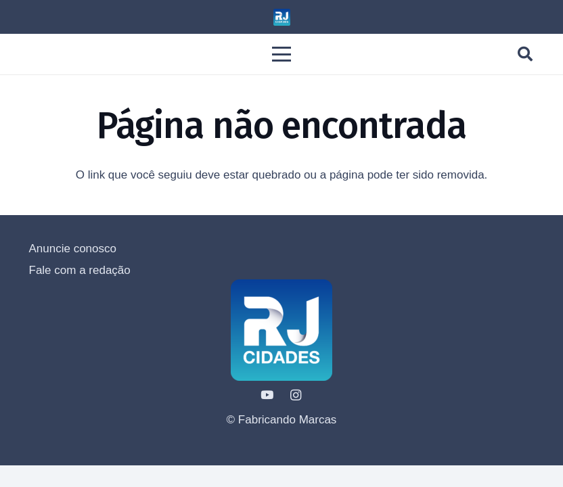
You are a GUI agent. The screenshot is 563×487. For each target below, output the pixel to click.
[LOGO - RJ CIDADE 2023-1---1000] (281, 17)
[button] (281, 54)
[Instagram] (296, 395)
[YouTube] (267, 395)
